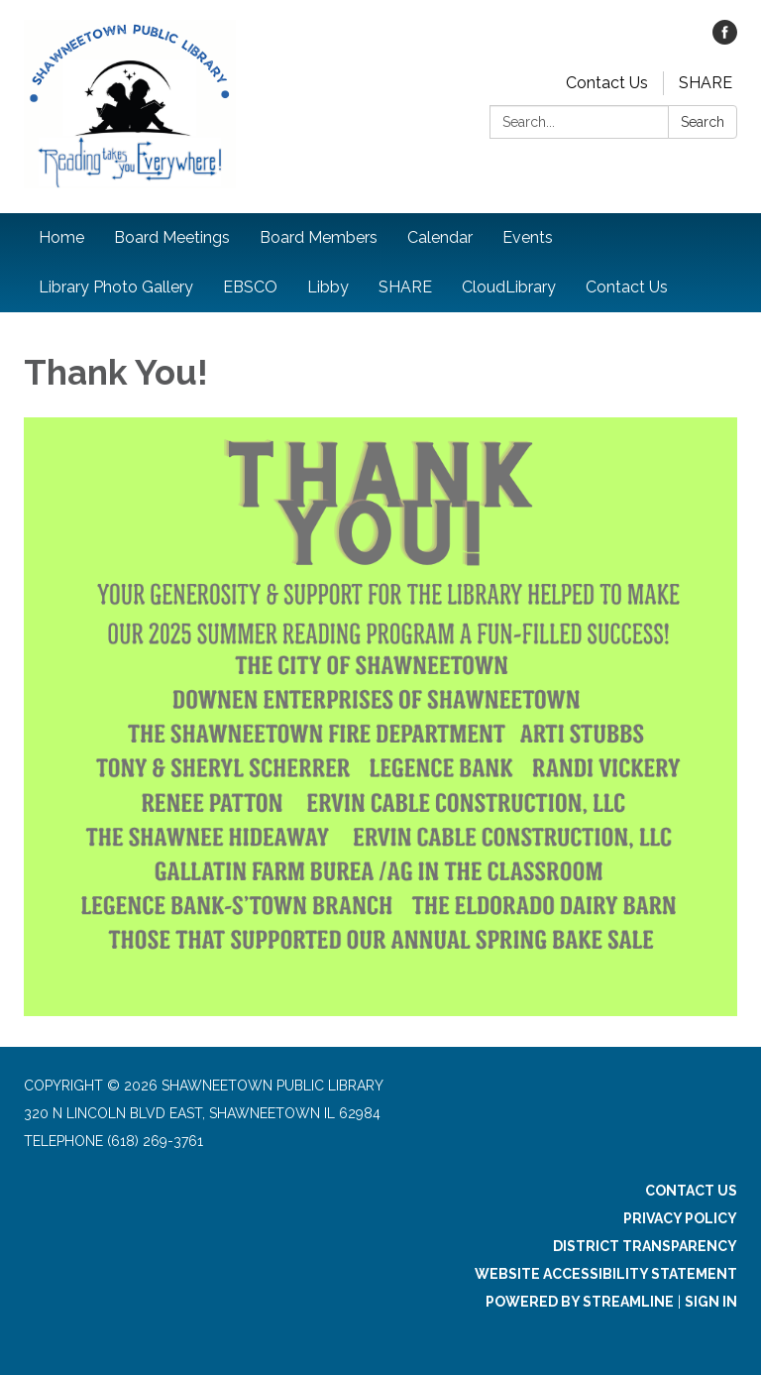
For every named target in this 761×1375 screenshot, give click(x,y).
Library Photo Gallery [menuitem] (116, 287)
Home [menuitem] (61, 237)
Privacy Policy (680, 1218)
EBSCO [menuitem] (250, 287)
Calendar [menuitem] (440, 237)
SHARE (705, 82)
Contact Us (607, 82)
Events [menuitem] (527, 237)
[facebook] (724, 39)
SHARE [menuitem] (405, 287)
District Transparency (645, 1246)
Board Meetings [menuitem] (172, 237)
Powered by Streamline (580, 1302)
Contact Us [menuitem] (627, 287)
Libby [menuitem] (328, 287)
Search (702, 122)
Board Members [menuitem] (319, 237)
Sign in (711, 1302)
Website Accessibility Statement (606, 1274)
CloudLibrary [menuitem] (509, 287)
